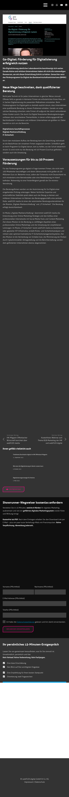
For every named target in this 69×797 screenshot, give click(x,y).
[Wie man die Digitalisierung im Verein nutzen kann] (7, 469)
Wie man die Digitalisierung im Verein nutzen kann (28, 466)
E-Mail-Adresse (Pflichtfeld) (14, 598)
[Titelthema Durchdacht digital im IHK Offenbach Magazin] (7, 457)
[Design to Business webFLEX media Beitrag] (34, 302)
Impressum (28, 782)
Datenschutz (40, 782)
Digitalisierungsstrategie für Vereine (24, 477)
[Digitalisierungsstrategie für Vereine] (7, 480)
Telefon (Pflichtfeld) (11, 610)
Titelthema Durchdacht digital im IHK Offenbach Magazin (30, 454)
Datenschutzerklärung (25, 622)
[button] (45, 5)
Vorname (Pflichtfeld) (11, 587)
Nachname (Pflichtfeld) (44, 587)
